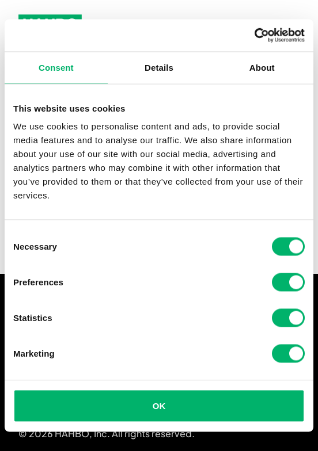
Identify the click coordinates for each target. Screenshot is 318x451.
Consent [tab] (56, 67)
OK (159, 406)
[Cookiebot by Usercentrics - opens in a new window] (254, 35)
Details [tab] (159, 67)
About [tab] (262, 67)
